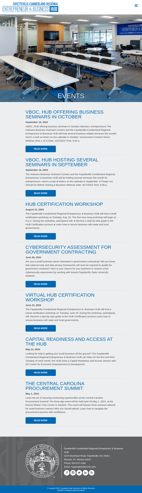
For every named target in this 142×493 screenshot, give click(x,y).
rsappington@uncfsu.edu (83, 467)
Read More (41, 149)
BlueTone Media (79, 490)
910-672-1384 (79, 463)
